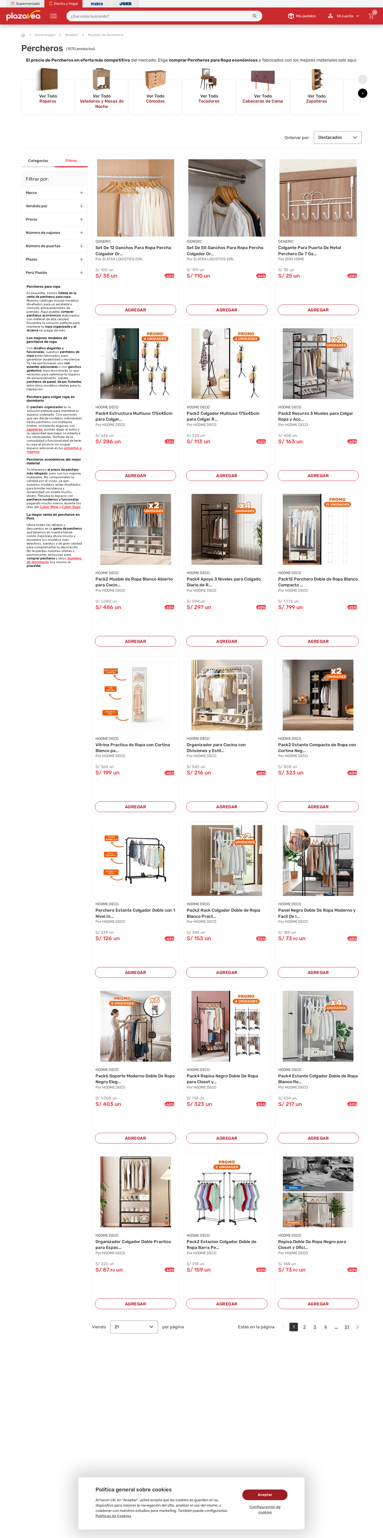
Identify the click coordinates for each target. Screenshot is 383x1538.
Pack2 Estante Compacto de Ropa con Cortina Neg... (317, 747)
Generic (103, 241)
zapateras (35, 429)
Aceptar (265, 1494)
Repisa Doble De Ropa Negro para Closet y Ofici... (312, 1244)
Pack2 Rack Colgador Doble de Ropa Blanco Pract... (223, 913)
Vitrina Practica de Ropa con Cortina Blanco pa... (132, 747)
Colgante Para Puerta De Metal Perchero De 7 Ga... (309, 250)
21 (134, 1326)
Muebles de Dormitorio (102, 35)
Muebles (69, 35)
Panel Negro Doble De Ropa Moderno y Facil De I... (317, 913)
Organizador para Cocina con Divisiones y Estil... (216, 747)
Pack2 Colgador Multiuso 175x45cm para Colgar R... (223, 416)
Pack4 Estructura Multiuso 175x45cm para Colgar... (133, 416)
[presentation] (362, 79)
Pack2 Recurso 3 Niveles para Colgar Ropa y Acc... (315, 416)
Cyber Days (71, 507)
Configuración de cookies (265, 1510)
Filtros (71, 161)
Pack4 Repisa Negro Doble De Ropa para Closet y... (222, 1078)
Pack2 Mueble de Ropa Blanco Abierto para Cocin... (134, 582)
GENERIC (286, 241)
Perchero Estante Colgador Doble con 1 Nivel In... (135, 913)
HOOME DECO (106, 407)
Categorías (38, 161)
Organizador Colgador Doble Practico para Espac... (133, 1244)
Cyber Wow (49, 507)
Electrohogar (42, 35)
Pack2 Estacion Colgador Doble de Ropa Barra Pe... (221, 1244)
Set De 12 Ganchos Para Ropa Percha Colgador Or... (133, 250)
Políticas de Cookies (113, 1516)
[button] (255, 16)
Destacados (337, 137)
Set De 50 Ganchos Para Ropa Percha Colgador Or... (225, 250)
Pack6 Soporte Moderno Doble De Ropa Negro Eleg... (135, 1078)
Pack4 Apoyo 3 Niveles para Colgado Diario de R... (224, 582)
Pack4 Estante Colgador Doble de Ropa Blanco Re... (318, 1078)
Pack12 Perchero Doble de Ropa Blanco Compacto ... (318, 582)
